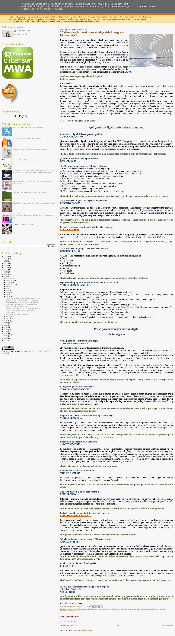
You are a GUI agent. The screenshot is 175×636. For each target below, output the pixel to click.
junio (8, 290)
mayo (8, 292)
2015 (6, 323)
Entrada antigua (167, 625)
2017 (6, 276)
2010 (6, 334)
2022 (6, 265)
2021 (6, 267)
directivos (101, 609)
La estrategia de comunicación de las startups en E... (22, 302)
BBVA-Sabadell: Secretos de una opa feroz (28, 127)
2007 (6, 340)
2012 (6, 329)
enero (8, 318)
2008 (6, 338)
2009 (6, 336)
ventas (80, 610)
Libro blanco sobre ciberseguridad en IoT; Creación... (22, 300)
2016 (6, 321)
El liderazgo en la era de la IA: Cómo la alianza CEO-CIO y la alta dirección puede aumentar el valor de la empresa (34, 171)
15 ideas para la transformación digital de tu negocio (22, 304)
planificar (150, 609)
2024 (6, 261)
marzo (8, 296)
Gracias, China (10, 312)
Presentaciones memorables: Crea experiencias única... (23, 298)
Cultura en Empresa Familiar (23, 224)
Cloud (74, 609)
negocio (133, 609)
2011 (6, 331)
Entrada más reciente (68, 625)
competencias (81, 609)
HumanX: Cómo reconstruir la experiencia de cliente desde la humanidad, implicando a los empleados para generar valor (34, 215)
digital (88, 609)
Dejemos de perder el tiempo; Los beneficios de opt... (22, 308)
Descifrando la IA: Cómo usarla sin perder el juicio (31, 160)
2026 (6, 256)
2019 (6, 272)
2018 (6, 274)
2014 (6, 325)
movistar (127, 609)
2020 (6, 270)
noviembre (10, 280)
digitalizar (94, 609)
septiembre (10, 284)
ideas (122, 609)
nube (138, 609)
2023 (6, 263)
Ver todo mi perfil (20, 34)
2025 (6, 259)
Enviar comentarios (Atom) (81, 630)
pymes (156, 609)
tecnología (63, 610)
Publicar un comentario (68, 621)
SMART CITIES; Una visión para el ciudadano (20, 310)
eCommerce (108, 609)
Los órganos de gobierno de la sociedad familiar (30, 192)
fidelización (116, 609)
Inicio (119, 625)
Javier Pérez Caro (23, 31)
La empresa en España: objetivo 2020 (17, 314)
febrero (8, 316)
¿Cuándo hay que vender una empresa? (27, 138)
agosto (8, 286)
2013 (6, 327)
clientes (69, 609)
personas (144, 609)
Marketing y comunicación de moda (16, 306)
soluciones (162, 609)
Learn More (141, 6)
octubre (8, 282)
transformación (72, 610)
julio (7, 288)
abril (7, 294)
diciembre (9, 278)
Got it (152, 6)
